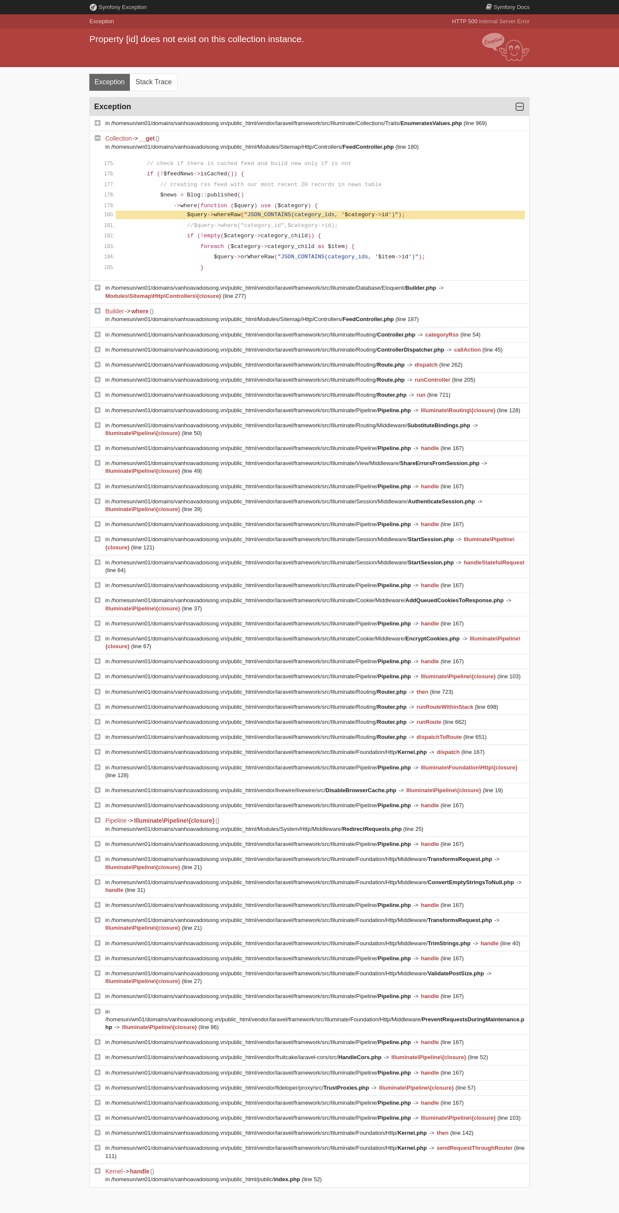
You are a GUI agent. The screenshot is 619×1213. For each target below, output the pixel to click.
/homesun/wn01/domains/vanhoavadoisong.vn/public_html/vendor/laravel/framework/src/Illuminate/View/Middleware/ (296, 463)
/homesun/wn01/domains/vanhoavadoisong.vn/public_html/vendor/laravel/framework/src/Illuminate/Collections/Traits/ (287, 123)
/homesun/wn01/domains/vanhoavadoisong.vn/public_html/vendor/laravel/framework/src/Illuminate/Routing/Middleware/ (291, 425)
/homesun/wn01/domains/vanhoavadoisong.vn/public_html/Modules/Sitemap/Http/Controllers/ (253, 147)
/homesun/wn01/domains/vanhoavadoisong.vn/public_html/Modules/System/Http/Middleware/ (257, 829)
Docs (508, 7)
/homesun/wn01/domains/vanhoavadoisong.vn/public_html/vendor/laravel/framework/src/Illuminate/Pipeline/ (262, 410)
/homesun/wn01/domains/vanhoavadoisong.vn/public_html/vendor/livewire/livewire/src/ (254, 790)
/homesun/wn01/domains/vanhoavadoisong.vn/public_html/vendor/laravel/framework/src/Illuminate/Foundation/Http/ (270, 752)
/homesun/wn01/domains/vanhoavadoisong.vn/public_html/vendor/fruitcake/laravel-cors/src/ (247, 1057)
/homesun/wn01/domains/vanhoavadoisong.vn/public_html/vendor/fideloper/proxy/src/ (241, 1087)
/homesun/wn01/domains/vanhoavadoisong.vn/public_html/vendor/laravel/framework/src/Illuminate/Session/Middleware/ (294, 501)
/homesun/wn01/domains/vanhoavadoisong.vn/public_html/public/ (206, 1179)
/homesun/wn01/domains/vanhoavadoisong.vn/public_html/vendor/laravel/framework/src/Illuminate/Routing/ (264, 334)
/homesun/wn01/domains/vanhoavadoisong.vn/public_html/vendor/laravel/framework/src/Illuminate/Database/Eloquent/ (274, 288)
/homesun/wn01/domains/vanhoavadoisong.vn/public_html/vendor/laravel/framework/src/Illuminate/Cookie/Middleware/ (308, 600)
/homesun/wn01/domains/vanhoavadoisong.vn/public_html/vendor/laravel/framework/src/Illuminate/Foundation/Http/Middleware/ (302, 859)
